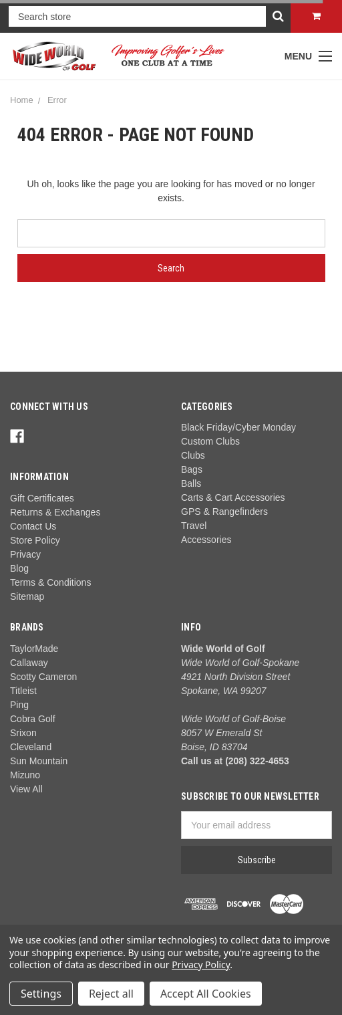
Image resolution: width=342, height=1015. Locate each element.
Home (21, 100)
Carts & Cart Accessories (233, 497)
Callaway (29, 662)
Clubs (193, 455)
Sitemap (27, 596)
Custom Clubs (210, 441)
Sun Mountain (38, 761)
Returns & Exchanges (55, 512)
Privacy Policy (201, 964)
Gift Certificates (42, 498)
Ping (19, 704)
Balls (191, 483)
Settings (41, 993)
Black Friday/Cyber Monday (238, 427)
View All (26, 789)
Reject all (111, 993)
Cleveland (30, 747)
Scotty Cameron (43, 676)
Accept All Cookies (205, 993)
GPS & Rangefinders (224, 511)
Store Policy (35, 540)
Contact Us (33, 526)
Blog (19, 568)
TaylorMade (34, 648)
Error (57, 100)
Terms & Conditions (50, 582)
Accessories (206, 539)
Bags (191, 469)
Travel (193, 525)
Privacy (25, 554)
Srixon (23, 732)
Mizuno (25, 775)
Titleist (23, 690)
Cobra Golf (32, 718)
